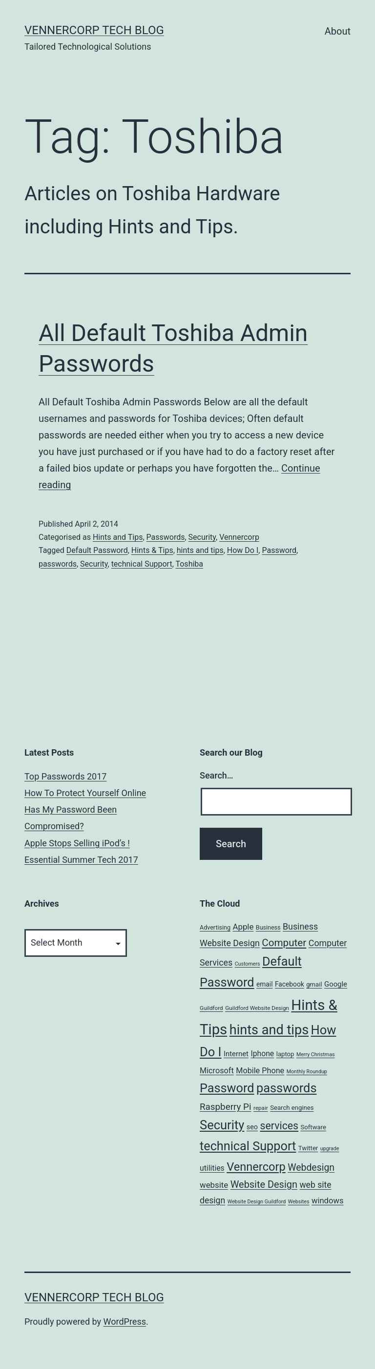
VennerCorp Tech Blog (94, 30)
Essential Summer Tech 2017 (81, 860)
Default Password (97, 550)
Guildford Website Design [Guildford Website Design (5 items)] (257, 1008)
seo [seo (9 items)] (252, 1127)
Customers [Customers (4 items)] (247, 964)
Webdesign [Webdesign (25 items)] (311, 1167)
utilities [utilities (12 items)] (212, 1168)
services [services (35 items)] (279, 1126)
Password (279, 550)
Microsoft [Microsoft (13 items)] (217, 1070)
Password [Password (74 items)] (227, 1088)
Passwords (165, 537)
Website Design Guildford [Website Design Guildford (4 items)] (257, 1201)
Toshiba (189, 564)
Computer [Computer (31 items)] (284, 943)
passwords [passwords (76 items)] (286, 1088)
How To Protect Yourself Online (85, 793)
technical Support (141, 564)
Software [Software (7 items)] (313, 1127)
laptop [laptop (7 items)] (285, 1054)
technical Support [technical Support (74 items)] (248, 1146)
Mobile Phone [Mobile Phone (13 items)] (260, 1070)
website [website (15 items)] (214, 1185)
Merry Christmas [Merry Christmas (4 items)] (315, 1054)
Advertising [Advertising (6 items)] (215, 927)
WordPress (125, 1321)
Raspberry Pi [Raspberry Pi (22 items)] (225, 1107)
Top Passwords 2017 (65, 776)
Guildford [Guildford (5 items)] (211, 1008)
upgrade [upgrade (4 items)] (329, 1148)
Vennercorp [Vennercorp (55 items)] (256, 1167)
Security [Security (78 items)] (222, 1125)
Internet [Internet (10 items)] (236, 1053)
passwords (58, 564)
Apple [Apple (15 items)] (242, 927)
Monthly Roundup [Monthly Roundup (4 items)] (307, 1071)
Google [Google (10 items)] (335, 984)
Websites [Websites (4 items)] (299, 1201)
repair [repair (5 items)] (260, 1107)
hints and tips (200, 550)
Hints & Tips (152, 550)
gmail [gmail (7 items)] (314, 984)
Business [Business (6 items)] (268, 927)
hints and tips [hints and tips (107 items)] (269, 1030)
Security (202, 537)
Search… (216, 775)
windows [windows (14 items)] (328, 1200)
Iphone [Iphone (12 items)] (262, 1053)
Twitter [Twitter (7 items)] (308, 1148)
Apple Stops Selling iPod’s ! (77, 843)
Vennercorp (239, 537)
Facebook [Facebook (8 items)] (289, 984)
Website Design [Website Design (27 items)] (263, 1184)
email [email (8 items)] (264, 984)
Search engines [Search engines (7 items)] (291, 1107)
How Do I (242, 550)
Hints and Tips (118, 537)
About (338, 31)
